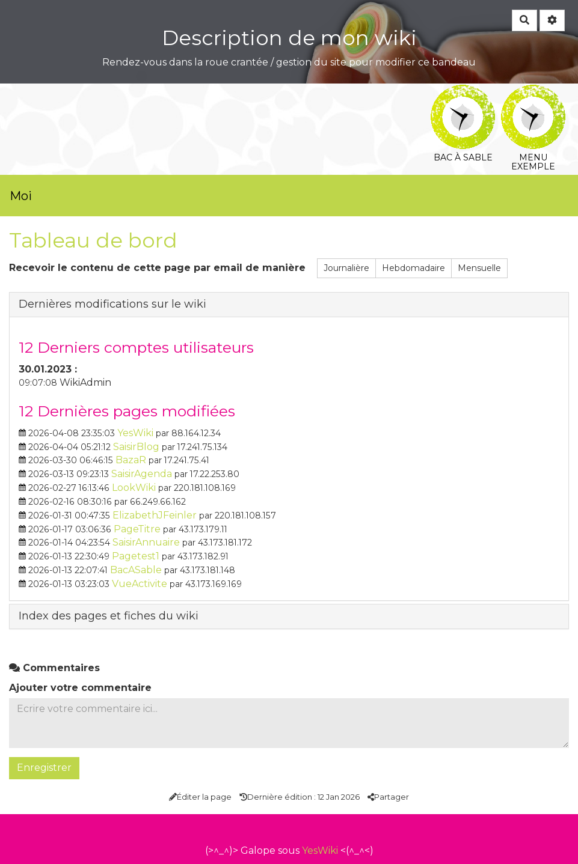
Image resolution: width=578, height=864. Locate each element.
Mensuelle (479, 268)
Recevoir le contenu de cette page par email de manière (157, 267)
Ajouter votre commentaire (80, 687)
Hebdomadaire (413, 268)
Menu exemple (533, 93)
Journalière (346, 268)
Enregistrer (44, 767)
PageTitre (137, 529)
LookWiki (134, 487)
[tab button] (289, 305)
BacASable (136, 570)
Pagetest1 (135, 556)
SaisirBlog (136, 446)
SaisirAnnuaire (146, 542)
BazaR (130, 460)
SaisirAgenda (141, 473)
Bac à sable (463, 93)
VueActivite (139, 583)
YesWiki (135, 433)
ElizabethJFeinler (154, 515)
